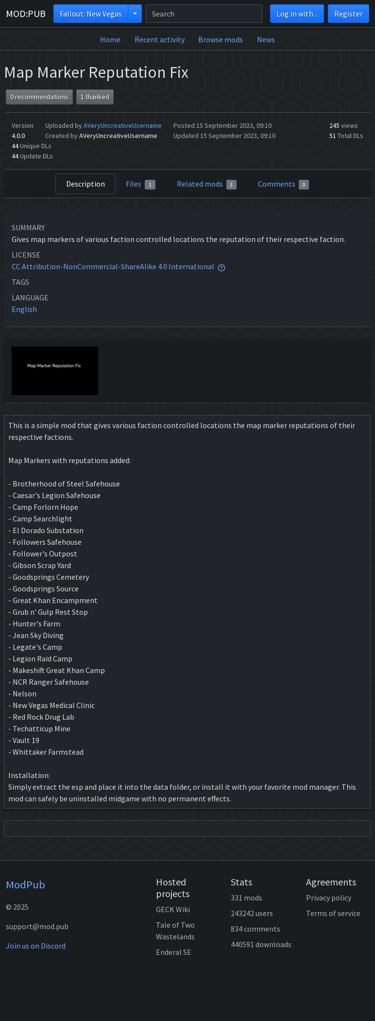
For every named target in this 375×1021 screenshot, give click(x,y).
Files (140, 184)
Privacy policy (328, 897)
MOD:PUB (26, 13)
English (24, 309)
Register (348, 13)
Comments (283, 184)
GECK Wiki (173, 909)
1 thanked (95, 96)
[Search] (204, 13)
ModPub (25, 884)
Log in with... (297, 13)
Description (85, 184)
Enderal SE (173, 952)
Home (110, 39)
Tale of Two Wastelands (175, 930)
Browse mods (220, 39)
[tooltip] (221, 266)
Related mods (207, 184)
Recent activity (160, 39)
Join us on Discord (36, 946)
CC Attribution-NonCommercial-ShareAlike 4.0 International (113, 266)
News (266, 39)
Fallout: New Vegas (91, 13)
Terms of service (333, 913)
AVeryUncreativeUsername (123, 125)
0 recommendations (39, 96)
